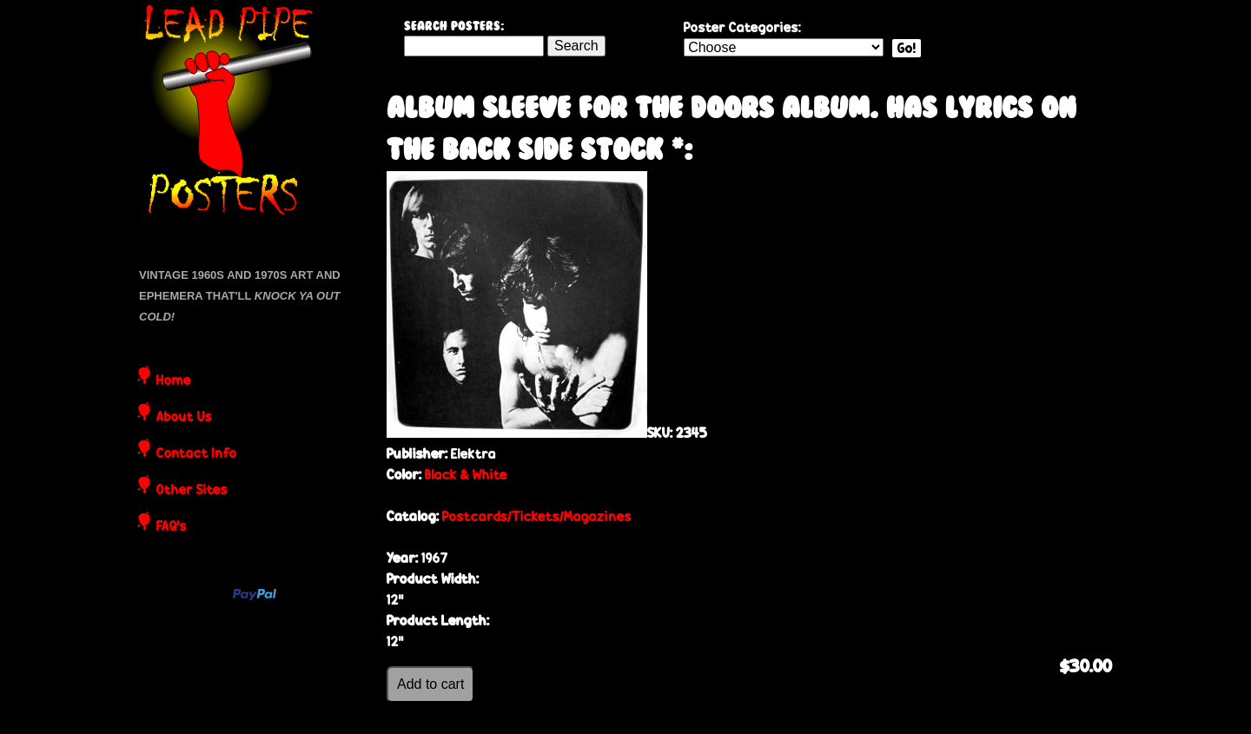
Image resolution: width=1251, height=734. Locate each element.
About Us (184, 418)
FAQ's (171, 527)
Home (173, 381)
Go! (906, 48)
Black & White (466, 475)
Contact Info (196, 454)
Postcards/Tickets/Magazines (537, 516)
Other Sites (192, 491)
